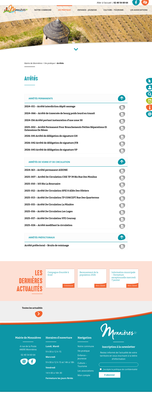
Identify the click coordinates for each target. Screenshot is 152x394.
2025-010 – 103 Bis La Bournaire (42, 183)
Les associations (86, 370)
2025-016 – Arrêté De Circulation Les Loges (48, 211)
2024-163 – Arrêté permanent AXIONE (46, 169)
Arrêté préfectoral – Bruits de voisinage (46, 245)
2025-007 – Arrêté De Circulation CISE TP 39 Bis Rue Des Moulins (60, 176)
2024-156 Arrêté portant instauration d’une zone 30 (53, 120)
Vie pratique (84, 350)
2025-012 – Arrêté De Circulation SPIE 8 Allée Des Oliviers (56, 190)
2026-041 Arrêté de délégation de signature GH (51, 135)
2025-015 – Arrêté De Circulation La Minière (49, 204)
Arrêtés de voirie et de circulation (77, 162)
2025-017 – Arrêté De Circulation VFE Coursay (50, 218)
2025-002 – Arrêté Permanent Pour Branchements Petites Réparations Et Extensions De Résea (65, 129)
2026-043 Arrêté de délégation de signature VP (50, 149)
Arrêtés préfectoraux (77, 237)
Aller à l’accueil (104, 2)
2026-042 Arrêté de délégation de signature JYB (51, 142)
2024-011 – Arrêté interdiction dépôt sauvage (49, 106)
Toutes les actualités (32, 309)
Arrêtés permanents (77, 98)
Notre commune (86, 346)
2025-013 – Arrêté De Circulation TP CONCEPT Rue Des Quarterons (61, 197)
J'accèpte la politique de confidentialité (120, 369)
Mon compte (84, 375)
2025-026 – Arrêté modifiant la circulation (48, 225)
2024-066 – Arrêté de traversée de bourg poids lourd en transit (59, 113)
